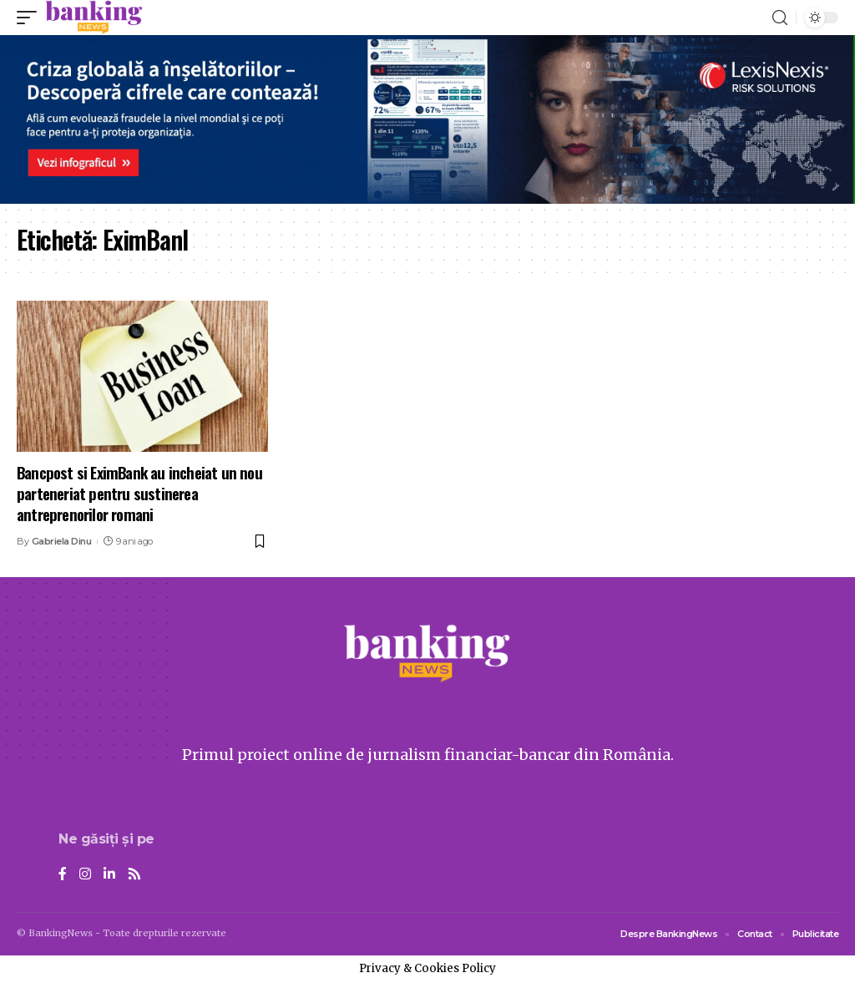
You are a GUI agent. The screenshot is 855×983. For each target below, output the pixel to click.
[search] (780, 18)
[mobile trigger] (31, 17)
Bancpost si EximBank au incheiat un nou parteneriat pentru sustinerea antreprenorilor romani (139, 492)
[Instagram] (85, 875)
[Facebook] (62, 875)
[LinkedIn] (109, 875)
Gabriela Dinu (62, 541)
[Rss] (134, 875)
